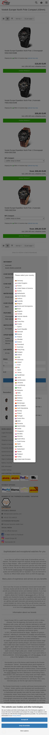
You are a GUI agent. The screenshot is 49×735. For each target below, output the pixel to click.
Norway (18, 411)
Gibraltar (19, 339)
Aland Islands (20, 296)
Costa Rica (19, 322)
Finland (18, 337)
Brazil (18, 309)
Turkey (18, 457)
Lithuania (19, 383)
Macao (18, 388)
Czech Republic (21, 329)
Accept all (24, 719)
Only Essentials (24, 725)
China (18, 319)
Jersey (18, 372)
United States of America (24, 288)
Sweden (18, 447)
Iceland (18, 355)
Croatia (18, 324)
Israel (18, 365)
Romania (19, 424)
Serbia (18, 429)
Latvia (18, 378)
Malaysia (19, 390)
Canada (18, 314)
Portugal (18, 416)
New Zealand (20, 406)
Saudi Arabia (20, 426)
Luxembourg (20, 385)
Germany (19, 281)
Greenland (19, 345)
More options (24, 731)
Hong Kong (19, 350)
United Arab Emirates (23, 459)
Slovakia (19, 434)
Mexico (18, 395)
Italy (17, 367)
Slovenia (19, 436)
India (17, 357)
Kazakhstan (20, 375)
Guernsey (19, 347)
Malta (18, 393)
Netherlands (20, 293)
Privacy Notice (16, 715)
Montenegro (20, 403)
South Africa (20, 439)
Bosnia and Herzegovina (24, 306)
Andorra (18, 299)
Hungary (19, 352)
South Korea (20, 441)
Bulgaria (18, 311)
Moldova (19, 398)
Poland (18, 413)
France (18, 286)
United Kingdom (21, 283)
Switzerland (19, 449)
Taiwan (18, 452)
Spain (18, 444)
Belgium (18, 304)
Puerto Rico (20, 418)
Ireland (18, 362)
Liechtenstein (20, 380)
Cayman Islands (21, 316)
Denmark (19, 332)
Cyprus (18, 327)
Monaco (18, 401)
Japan (18, 370)
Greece (18, 342)
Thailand (19, 454)
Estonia (18, 334)
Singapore (19, 431)
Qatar (18, 421)
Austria (18, 291)
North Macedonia (21, 408)
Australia (19, 301)
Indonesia (19, 360)
